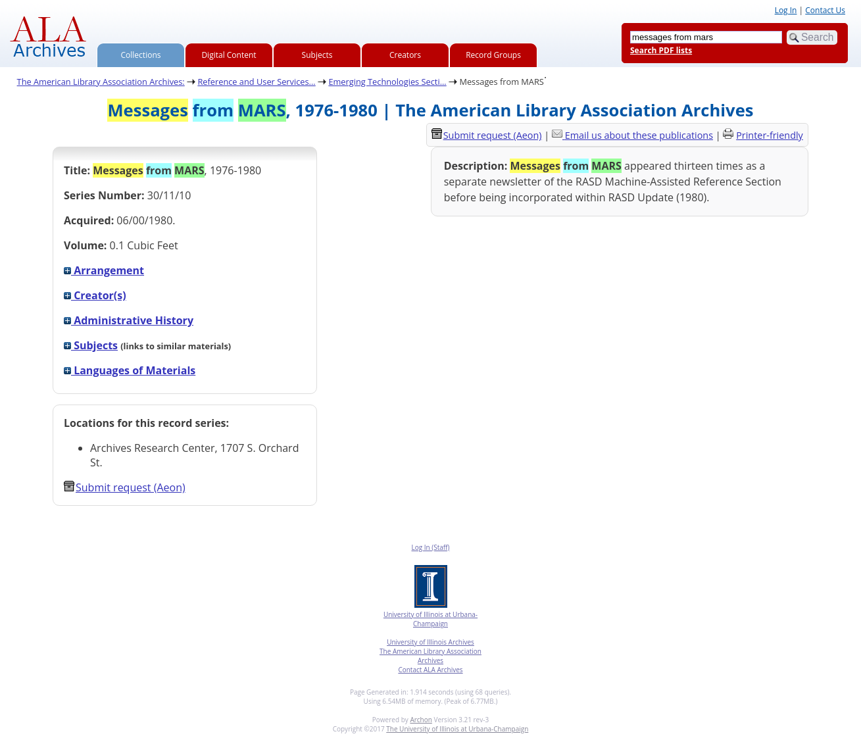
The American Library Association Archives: (101, 81)
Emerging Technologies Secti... (387, 81)
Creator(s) (95, 295)
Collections (141, 55)
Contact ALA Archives (430, 669)
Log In (786, 10)
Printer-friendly (769, 135)
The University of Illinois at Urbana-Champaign (457, 728)
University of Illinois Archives (430, 642)
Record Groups (493, 55)
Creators (405, 55)
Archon (420, 719)
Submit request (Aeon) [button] (124, 487)
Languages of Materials (129, 370)
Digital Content (228, 55)
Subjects (317, 55)
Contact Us (825, 10)
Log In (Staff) (430, 547)
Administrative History (128, 320)
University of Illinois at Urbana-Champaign (430, 619)
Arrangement (104, 270)
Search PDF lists (661, 50)
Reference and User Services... (256, 81)
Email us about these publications (639, 135)
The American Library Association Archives (430, 656)
